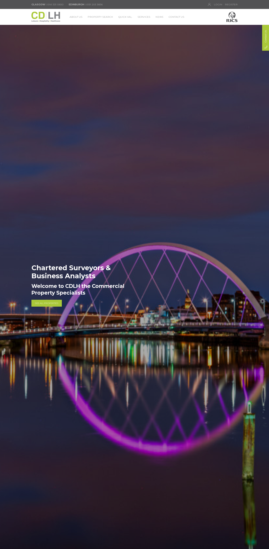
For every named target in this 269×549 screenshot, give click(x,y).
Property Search (100, 16)
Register (231, 4)
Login (215, 4)
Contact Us (176, 16)
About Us (76, 16)
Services (144, 16)
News (159, 16)
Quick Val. (125, 16)
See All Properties (46, 303)
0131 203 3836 (86, 4)
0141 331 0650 (47, 4)
